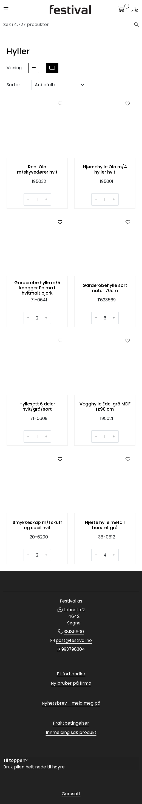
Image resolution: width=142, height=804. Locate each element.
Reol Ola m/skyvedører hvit (37, 169)
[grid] (52, 68)
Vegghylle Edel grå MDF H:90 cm (104, 406)
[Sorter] (59, 85)
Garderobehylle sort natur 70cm (105, 288)
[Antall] (37, 199)
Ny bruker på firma (71, 683)
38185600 (74, 632)
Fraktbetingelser (71, 723)
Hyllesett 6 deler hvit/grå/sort (37, 406)
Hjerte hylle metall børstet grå (105, 525)
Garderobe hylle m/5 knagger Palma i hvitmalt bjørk (37, 288)
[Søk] (69, 24)
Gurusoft (71, 794)
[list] (33, 68)
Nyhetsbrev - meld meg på (71, 703)
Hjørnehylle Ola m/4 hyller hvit (105, 169)
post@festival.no (74, 640)
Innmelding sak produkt (71, 732)
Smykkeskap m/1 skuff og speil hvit (37, 525)
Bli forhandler (71, 674)
